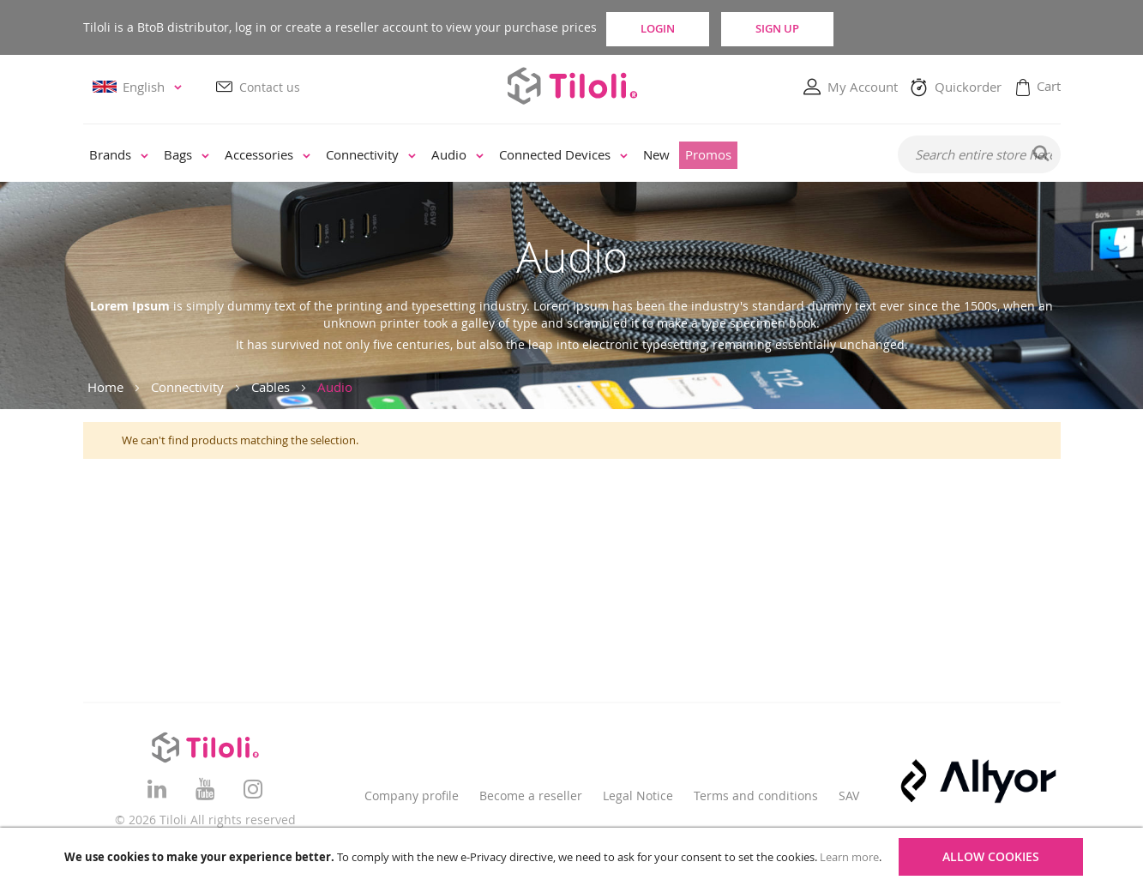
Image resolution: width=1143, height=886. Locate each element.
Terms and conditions (756, 795)
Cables (270, 386)
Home (105, 386)
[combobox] (979, 155)
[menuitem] (118, 156)
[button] (140, 88)
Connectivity (187, 386)
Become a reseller (530, 795)
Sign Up (831, 27)
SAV (849, 795)
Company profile (411, 795)
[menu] (479, 156)
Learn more (849, 857)
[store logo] (572, 86)
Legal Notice (638, 795)
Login (679, 27)
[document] (573, 857)
